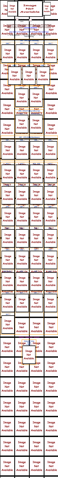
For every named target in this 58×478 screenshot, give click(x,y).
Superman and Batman (30, 27)
